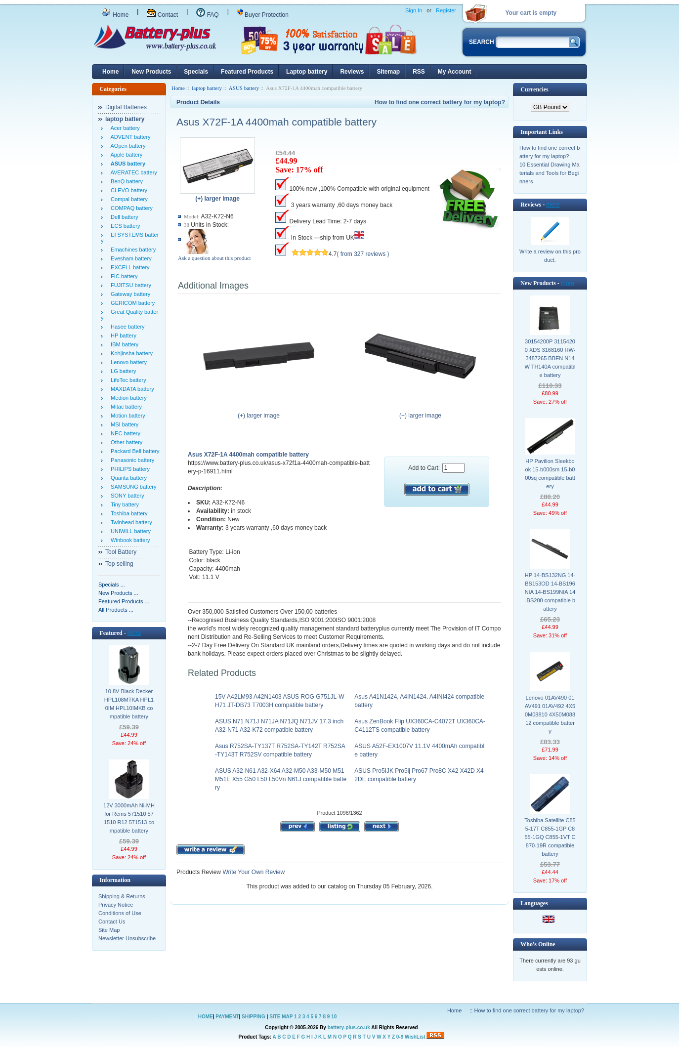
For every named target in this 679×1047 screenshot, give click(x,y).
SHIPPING (253, 1016)
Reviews (352, 71)
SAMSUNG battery (132, 487)
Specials (196, 71)
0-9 (399, 1037)
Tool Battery (120, 551)
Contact (162, 14)
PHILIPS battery (129, 469)
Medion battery (127, 398)
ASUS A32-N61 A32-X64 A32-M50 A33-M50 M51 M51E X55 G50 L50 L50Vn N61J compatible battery (280, 779)
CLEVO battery (127, 190)
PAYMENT (227, 1016)
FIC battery (123, 276)
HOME (205, 1016)
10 (334, 1016)
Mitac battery (125, 407)
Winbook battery (129, 540)
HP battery (122, 335)
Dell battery (123, 217)
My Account (454, 71)
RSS (419, 71)
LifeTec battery (127, 380)
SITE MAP (281, 1016)
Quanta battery (127, 478)
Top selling (119, 563)
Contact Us (111, 921)
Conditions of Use (119, 913)
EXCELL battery (129, 267)
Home (115, 14)
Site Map (109, 930)
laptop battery (207, 88)
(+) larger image (258, 412)
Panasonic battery (131, 460)
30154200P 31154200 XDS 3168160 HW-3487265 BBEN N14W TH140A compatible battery (549, 358)
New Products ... (118, 593)
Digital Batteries (126, 107)
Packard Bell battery (134, 451)
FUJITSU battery (129, 285)
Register (446, 10)
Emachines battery (132, 249)
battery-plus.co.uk (349, 1027)
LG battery (122, 371)
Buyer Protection (263, 14)
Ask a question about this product (214, 258)
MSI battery (123, 424)
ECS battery (124, 226)
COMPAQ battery (130, 208)
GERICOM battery (131, 303)
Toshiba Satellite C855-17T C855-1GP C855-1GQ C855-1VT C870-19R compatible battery (549, 837)
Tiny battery (123, 504)
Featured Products (247, 71)
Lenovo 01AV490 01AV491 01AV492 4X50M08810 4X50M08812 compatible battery (550, 714)
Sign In (413, 10)
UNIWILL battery (129, 531)
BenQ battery (125, 181)
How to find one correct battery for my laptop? (440, 102)
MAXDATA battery (131, 389)
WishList (415, 1037)
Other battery (125, 442)
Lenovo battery (127, 362)
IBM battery (123, 344)
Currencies (534, 89)
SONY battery (126, 496)
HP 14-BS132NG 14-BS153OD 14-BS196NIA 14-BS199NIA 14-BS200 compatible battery (550, 592)
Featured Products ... (123, 601)
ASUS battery (244, 88)
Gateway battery (129, 294)
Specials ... (111, 584)
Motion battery (126, 416)
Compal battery (128, 199)
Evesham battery (130, 258)
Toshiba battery (128, 513)
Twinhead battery (130, 522)
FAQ (207, 14)
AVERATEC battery (132, 172)
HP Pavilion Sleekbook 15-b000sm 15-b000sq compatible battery (550, 473)
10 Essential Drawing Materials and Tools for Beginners (549, 173)
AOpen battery (126, 146)
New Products (151, 71)
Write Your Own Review (253, 872)
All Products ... (115, 610)
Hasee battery (126, 327)
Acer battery (124, 128)
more (134, 632)
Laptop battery (306, 71)
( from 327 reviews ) (363, 254)
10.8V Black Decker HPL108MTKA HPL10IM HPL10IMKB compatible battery (129, 703)
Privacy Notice (115, 905)
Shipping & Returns (121, 896)
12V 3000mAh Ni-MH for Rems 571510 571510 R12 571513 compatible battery (129, 818)
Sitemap (388, 71)
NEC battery (124, 433)
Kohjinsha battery (130, 353)
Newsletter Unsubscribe (127, 938)
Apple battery (125, 155)
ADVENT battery (129, 137)
